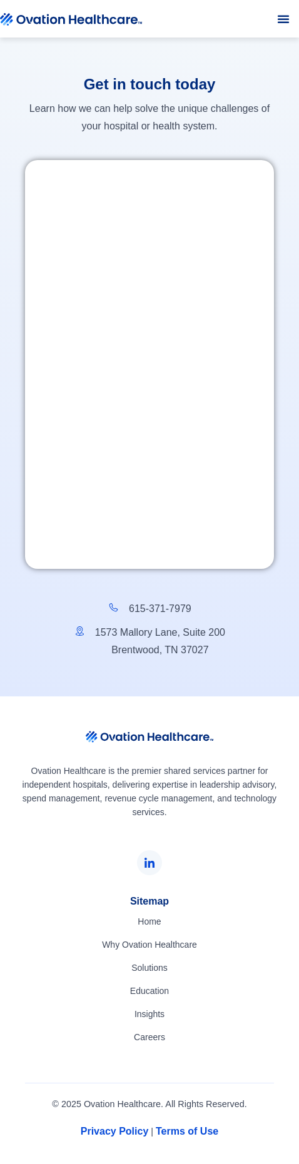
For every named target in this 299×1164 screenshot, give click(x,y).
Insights (149, 1014)
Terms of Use (187, 1131)
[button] (283, 18)
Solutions (149, 968)
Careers (149, 1037)
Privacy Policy (115, 1131)
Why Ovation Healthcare (149, 945)
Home (149, 921)
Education (149, 991)
